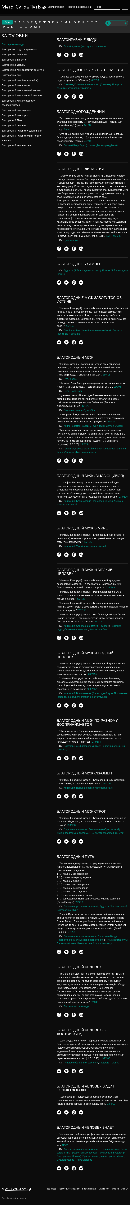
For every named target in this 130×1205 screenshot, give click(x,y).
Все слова (51, 1189)
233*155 (92, 674)
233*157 (92, 689)
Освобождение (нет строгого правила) (85, 46)
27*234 (71, 932)
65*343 (94, 1002)
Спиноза (68, 84)
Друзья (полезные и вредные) (73, 833)
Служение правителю (76, 629)
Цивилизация (71, 240)
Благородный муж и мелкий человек (21, 90)
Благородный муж (12, 75)
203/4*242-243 (113, 236)
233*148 (110, 587)
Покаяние (69, 410)
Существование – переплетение (74, 1160)
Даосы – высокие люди (76, 1006)
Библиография (56, 7)
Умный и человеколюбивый (96, 330)
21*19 (65, 1145)
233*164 (96, 742)
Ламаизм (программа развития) (81, 906)
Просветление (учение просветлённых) (103, 1156)
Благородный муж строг (15, 115)
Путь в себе (70, 379)
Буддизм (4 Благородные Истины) (82, 270)
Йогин (67, 129)
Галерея (115, 1189)
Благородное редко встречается (19, 49)
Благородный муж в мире (16, 85)
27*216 (79, 902)
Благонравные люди (13, 44)
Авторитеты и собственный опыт (81, 1149)
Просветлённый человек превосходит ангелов (100, 448)
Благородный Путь (12, 120)
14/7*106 (105, 1058)
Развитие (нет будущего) (94, 697)
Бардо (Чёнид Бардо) (75, 145)
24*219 (87, 125)
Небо (66, 391)
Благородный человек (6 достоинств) (22, 130)
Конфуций (69, 501)
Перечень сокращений (79, 7)
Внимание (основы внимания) (80, 936)
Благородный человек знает (17, 145)
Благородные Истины (13, 65)
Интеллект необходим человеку (94, 943)
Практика (69, 448)
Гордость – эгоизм (109, 1062)
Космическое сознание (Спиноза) (92, 84)
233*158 (81, 610)
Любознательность (85, 452)
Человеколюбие (98, 629)
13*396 (117, 387)
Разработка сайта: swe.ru (13, 1198)
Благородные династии (14, 59)
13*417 (111, 421)
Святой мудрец (114, 426)
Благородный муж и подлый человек (22, 95)
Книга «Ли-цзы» (65, 452)
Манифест (104, 1189)
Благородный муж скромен (16, 110)
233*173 (99, 621)
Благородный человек (14, 125)
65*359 (95, 80)
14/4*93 (111, 1104)
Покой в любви (72, 330)
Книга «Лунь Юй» (85, 410)
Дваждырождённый (107, 145)
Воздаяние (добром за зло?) (104, 829)
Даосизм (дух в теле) (93, 426)
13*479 (85, 406)
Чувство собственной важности (81, 1062)
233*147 (88, 542)
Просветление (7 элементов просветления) (80, 940)
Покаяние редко (85, 788)
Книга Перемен (72, 426)
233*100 (70, 326)
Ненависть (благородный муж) (107, 833)
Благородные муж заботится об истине (23, 70)
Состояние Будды (107, 936)
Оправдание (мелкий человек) (92, 626)
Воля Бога (76, 391)
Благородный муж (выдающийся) (20, 80)
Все (7, 22)
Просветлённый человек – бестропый (91, 1152)
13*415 (106, 374)
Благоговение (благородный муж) (94, 501)
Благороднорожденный (14, 54)
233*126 (123, 496)
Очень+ (124, 1189)
